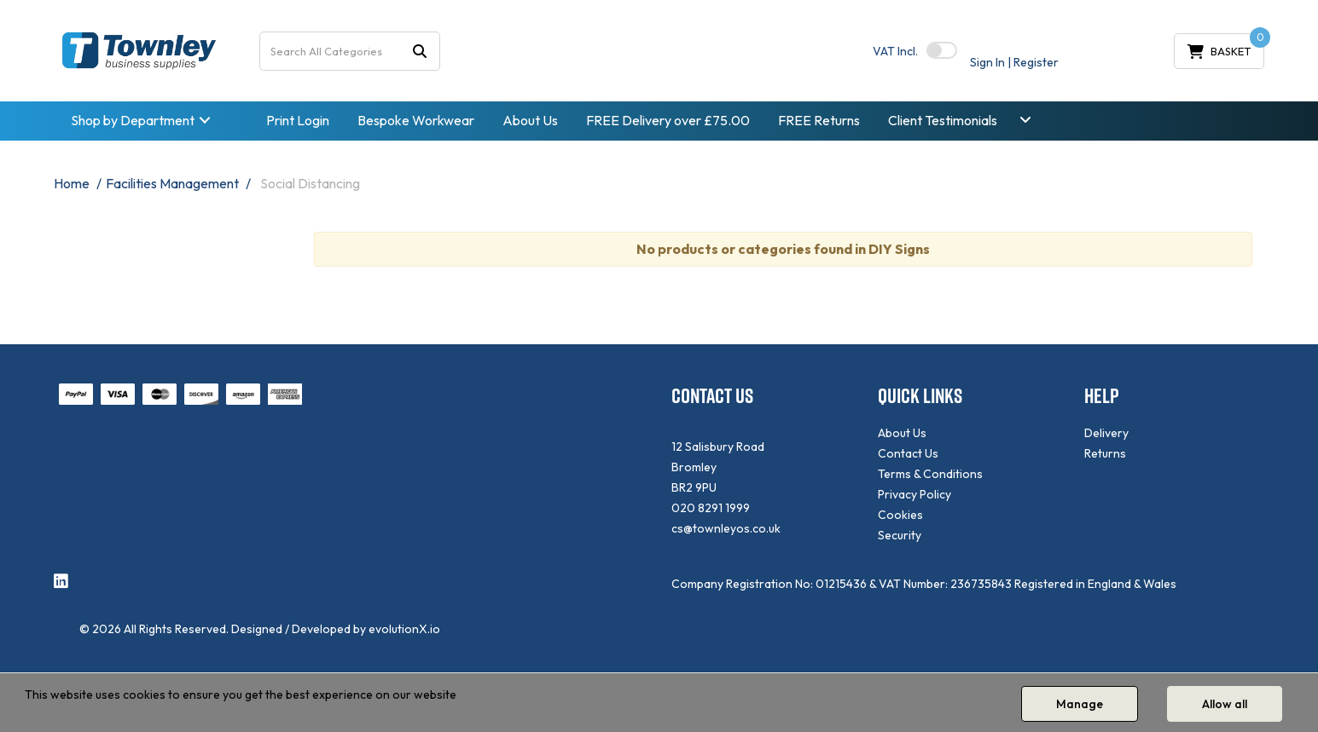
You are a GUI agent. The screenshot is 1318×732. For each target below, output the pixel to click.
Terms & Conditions (930, 473)
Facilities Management (172, 183)
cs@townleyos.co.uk (726, 528)
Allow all (1224, 704)
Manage (1079, 704)
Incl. (895, 51)
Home (72, 183)
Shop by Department (133, 120)
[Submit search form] (420, 50)
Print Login (297, 120)
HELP (1101, 395)
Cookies (900, 514)
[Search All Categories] (349, 51)
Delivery (1106, 433)
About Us (530, 120)
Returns (1105, 453)
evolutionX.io (404, 629)
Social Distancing (310, 183)
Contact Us (908, 453)
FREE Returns (819, 120)
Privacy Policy (914, 494)
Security (899, 535)
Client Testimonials (942, 120)
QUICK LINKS (920, 395)
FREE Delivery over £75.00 (668, 120)
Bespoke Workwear (415, 120)
